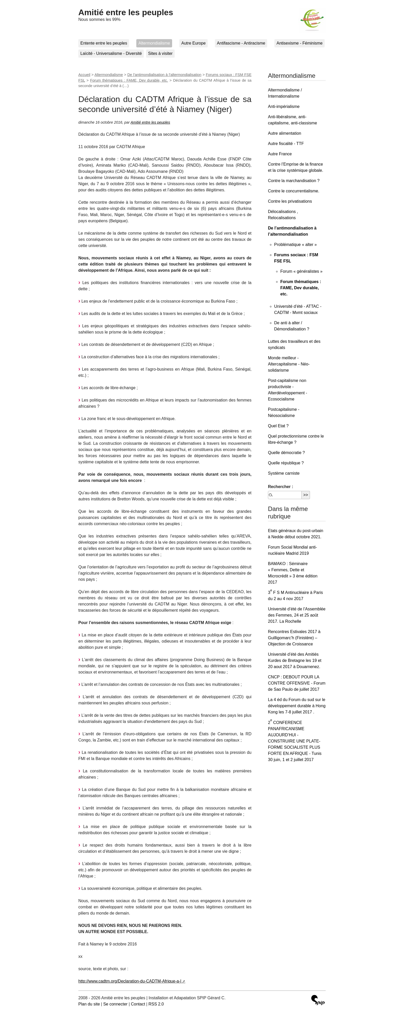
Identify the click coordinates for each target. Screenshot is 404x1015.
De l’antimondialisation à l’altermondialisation (164, 75)
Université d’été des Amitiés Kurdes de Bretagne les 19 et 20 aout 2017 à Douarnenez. (294, 660)
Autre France (280, 154)
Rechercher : (280, 486)
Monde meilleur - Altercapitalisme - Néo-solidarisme (289, 364)
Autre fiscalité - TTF (286, 143)
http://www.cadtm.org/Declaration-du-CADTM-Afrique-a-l (129, 981)
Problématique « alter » (295, 244)
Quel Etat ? (278, 426)
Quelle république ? (286, 463)
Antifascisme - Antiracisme (241, 43)
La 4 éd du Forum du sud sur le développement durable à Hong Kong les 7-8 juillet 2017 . (296, 705)
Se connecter (115, 1004)
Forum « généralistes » (301, 271)
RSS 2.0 (156, 1004)
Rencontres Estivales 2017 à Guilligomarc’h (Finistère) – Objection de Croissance (294, 637)
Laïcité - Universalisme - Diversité (111, 53)
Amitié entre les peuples (125, 12)
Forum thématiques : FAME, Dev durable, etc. (129, 80)
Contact (138, 1004)
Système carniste (284, 473)
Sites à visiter (160, 53)
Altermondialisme (154, 43)
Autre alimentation (284, 133)
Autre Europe (193, 43)
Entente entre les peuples (103, 43)
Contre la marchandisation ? (293, 180)
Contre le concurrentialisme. (293, 191)
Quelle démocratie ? (286, 452)
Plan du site (89, 1004)
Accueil (84, 75)
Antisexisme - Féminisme (299, 43)
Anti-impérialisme (284, 106)
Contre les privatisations (290, 201)
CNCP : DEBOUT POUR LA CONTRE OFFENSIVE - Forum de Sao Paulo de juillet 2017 (296, 683)
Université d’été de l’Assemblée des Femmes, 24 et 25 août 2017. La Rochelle (296, 615)
